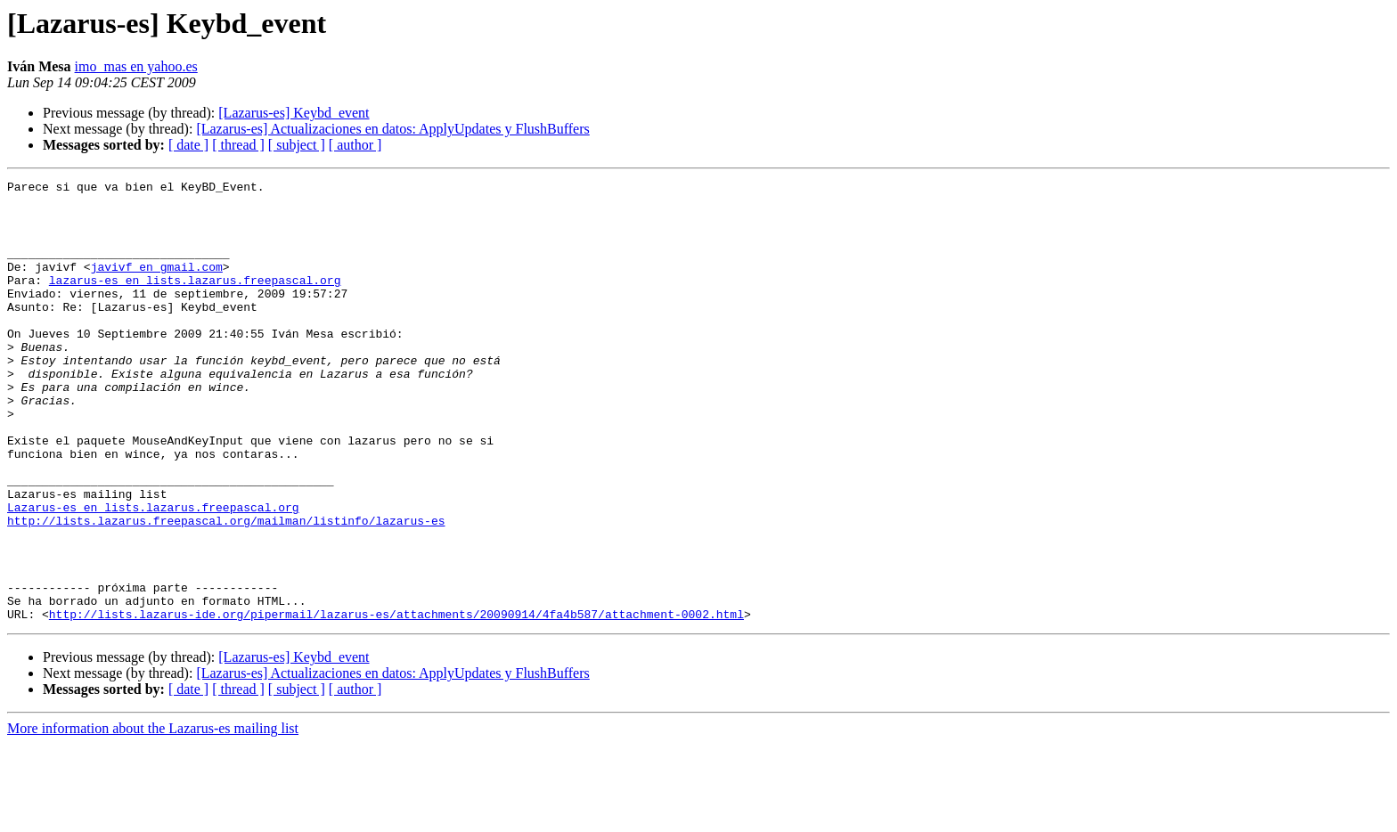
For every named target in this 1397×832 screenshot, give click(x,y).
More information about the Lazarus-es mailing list (152, 816)
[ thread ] (238, 144)
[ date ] (188, 144)
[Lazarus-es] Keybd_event (293, 112)
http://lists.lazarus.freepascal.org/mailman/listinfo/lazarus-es (226, 590)
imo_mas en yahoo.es (136, 66)
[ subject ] (296, 144)
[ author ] (355, 144)
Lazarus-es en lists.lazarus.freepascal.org (153, 574)
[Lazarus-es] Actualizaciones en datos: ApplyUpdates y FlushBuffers (392, 128)
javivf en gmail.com (157, 285)
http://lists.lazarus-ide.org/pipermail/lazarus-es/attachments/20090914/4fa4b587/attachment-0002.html (396, 702)
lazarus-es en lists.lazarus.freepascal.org (195, 301)
